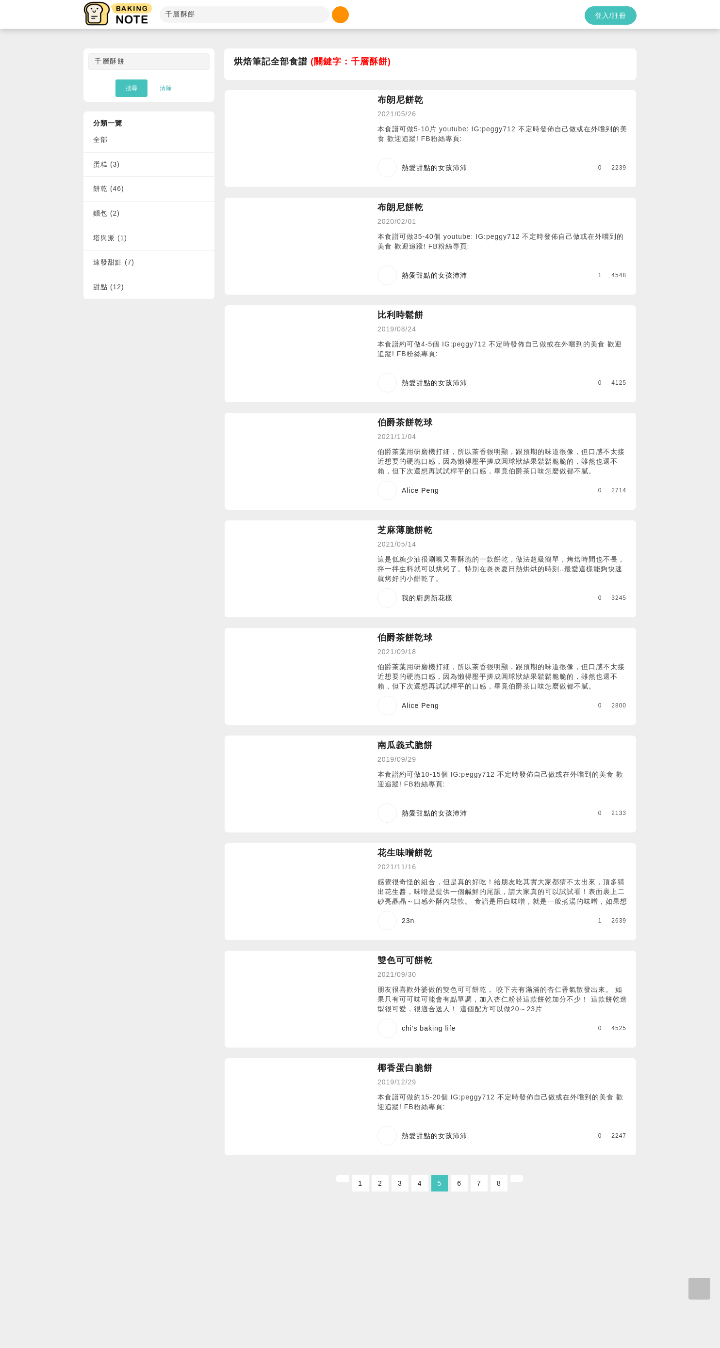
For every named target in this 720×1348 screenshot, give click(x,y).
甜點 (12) (108, 287)
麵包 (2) (106, 213)
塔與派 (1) (110, 238)
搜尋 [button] (131, 88)
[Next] (516, 1178)
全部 (100, 139)
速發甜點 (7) (113, 262)
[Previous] (342, 1178)
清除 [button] (166, 88)
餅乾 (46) (108, 188)
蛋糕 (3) (106, 164)
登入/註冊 (610, 15)
